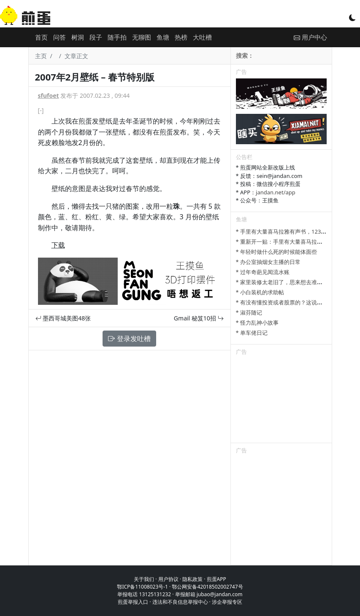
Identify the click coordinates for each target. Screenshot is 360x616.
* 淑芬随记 (249, 312)
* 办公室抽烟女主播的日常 (268, 262)
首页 (41, 37)
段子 (95, 37)
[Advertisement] (281, 400)
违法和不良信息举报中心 (180, 601)
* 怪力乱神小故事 (257, 322)
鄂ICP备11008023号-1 (142, 586)
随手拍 (117, 37)
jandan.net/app (275, 192)
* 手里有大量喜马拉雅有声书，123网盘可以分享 (295, 231)
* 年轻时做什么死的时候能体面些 (276, 252)
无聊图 (141, 37)
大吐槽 (202, 37)
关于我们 (144, 579)
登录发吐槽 (129, 338)
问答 (59, 37)
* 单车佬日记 (252, 332)
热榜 (181, 37)
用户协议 (168, 579)
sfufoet (48, 95)
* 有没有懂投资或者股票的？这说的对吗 (285, 302)
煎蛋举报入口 (133, 601)
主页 (41, 56)
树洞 (77, 37)
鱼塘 (163, 37)
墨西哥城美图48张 (63, 318)
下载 (58, 245)
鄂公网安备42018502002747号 (207, 586)
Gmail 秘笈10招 (199, 318)
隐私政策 (192, 579)
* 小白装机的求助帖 (260, 292)
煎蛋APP (216, 579)
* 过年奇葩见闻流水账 (263, 272)
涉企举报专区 (227, 601)
